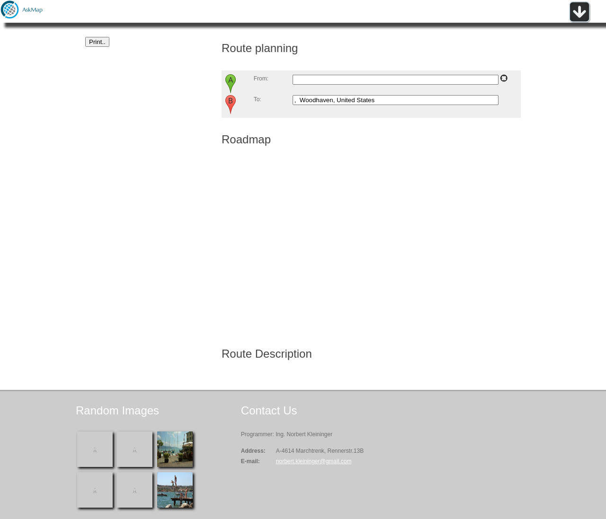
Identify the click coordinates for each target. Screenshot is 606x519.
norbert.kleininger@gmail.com (314, 461)
